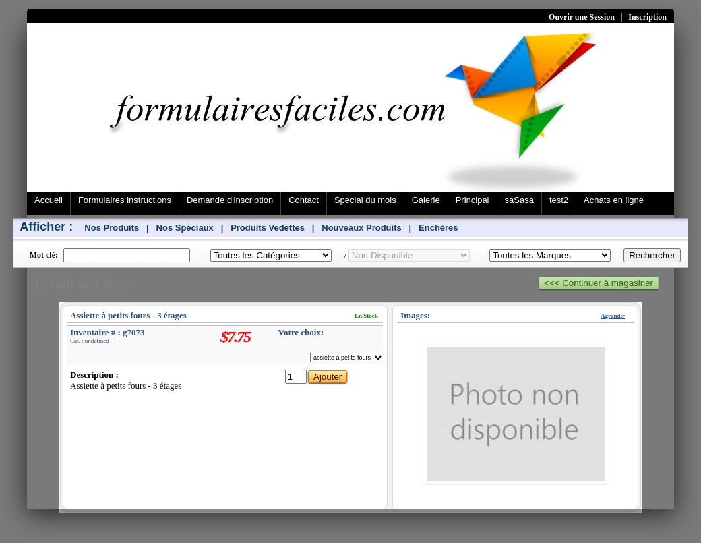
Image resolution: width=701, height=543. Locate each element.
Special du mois (365, 200)
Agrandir (613, 315)
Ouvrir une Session (582, 17)
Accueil (48, 200)
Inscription (647, 17)
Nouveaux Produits (361, 228)
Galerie (426, 200)
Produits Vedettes (268, 228)
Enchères (438, 228)
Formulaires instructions (124, 200)
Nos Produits (111, 228)
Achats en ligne (614, 200)
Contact (303, 200)
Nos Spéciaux (185, 228)
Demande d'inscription (230, 200)
